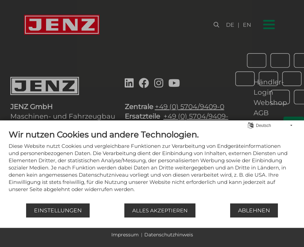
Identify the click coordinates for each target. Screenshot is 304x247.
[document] (152, 166)
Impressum (125, 235)
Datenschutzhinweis (168, 235)
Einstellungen (58, 210)
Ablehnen (254, 210)
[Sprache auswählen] (250, 125)
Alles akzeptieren (160, 210)
